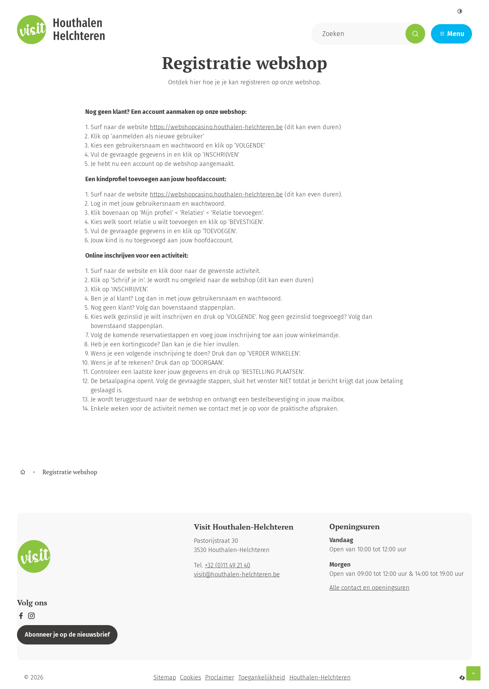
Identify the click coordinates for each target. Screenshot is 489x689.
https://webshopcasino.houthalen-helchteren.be (216, 127)
